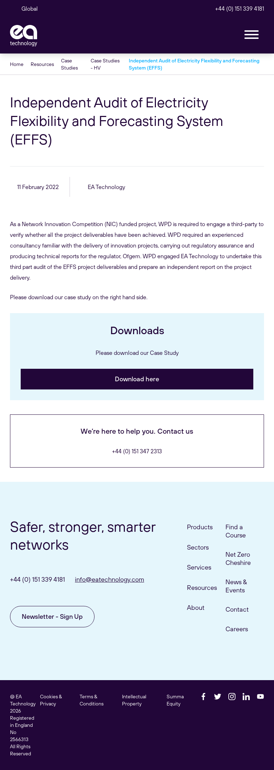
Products (200, 527)
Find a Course (235, 531)
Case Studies (69, 64)
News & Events (236, 586)
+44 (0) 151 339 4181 (239, 8)
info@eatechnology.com (109, 579)
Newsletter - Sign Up (52, 616)
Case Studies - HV (105, 64)
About (195, 607)
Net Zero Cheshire (238, 558)
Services (199, 567)
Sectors (198, 547)
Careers (236, 629)
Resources (42, 64)
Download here (137, 379)
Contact (237, 609)
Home (17, 64)
